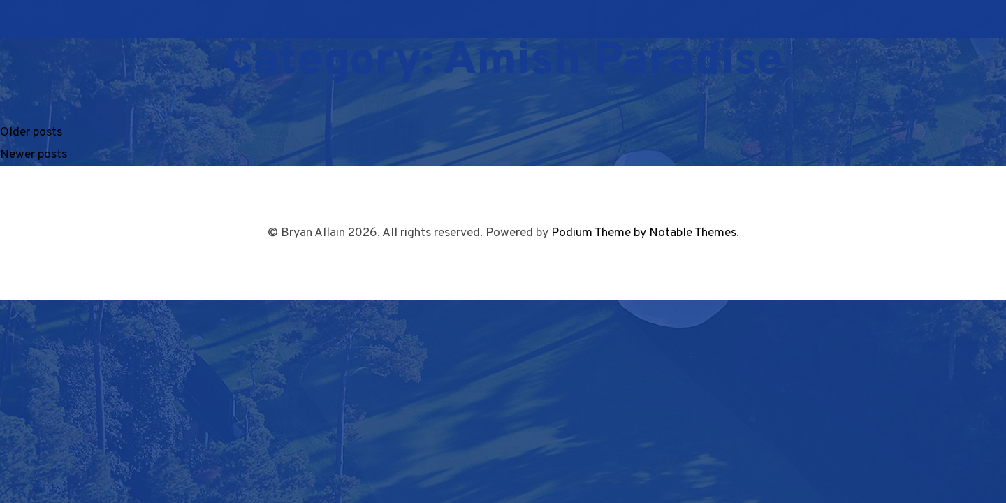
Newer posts (33, 155)
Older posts (31, 132)
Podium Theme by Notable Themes (643, 233)
